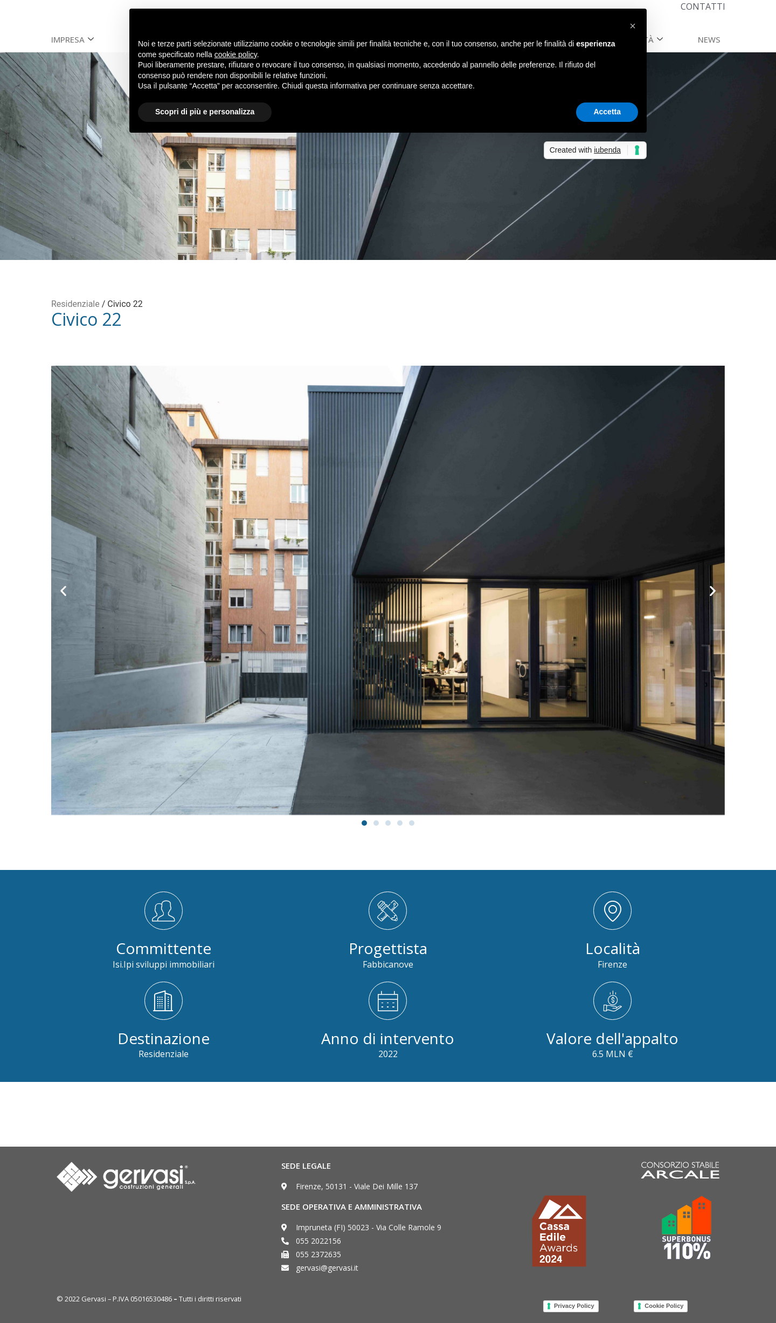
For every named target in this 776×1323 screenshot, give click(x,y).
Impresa (73, 39)
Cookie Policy (664, 1306)
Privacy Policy (574, 1306)
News (709, 39)
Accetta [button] (607, 111)
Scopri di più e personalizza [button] (204, 111)
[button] (63, 591)
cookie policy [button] (235, 54)
